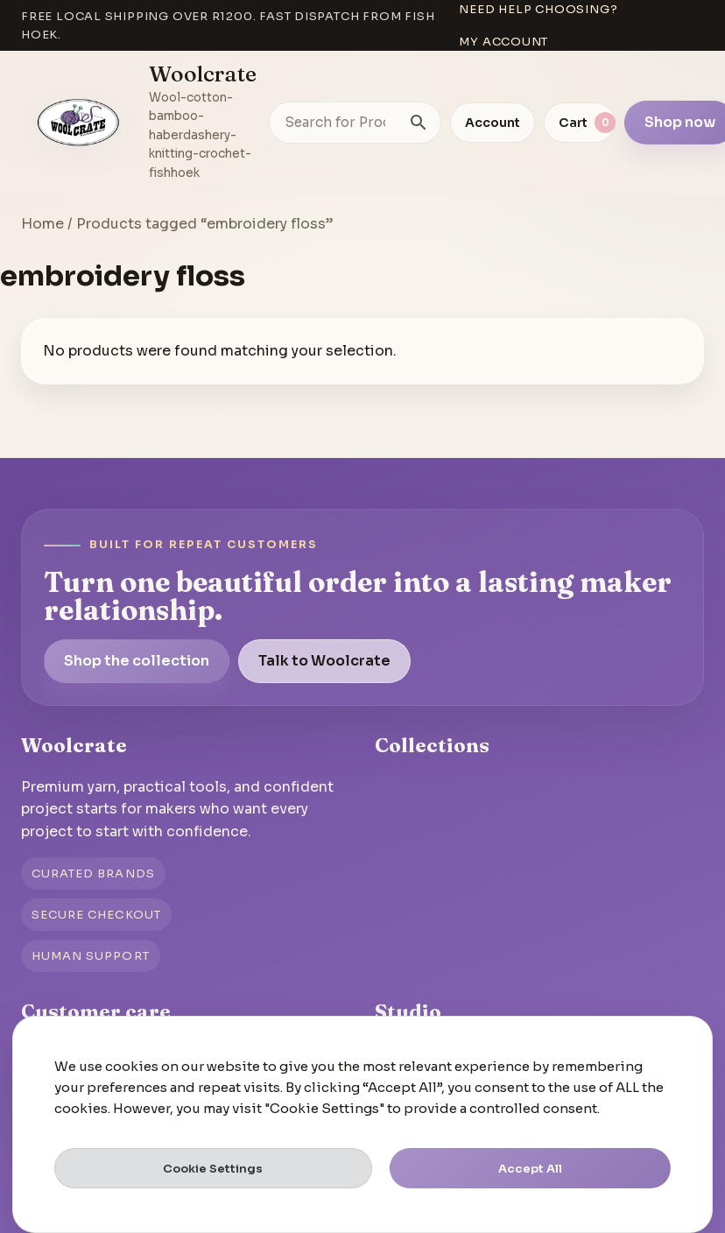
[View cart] (580, 122)
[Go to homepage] (79, 122)
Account (492, 122)
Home (42, 224)
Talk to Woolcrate (324, 661)
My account (503, 41)
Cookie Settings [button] (213, 1168)
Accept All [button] (530, 1168)
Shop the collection (136, 661)
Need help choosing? (538, 9)
